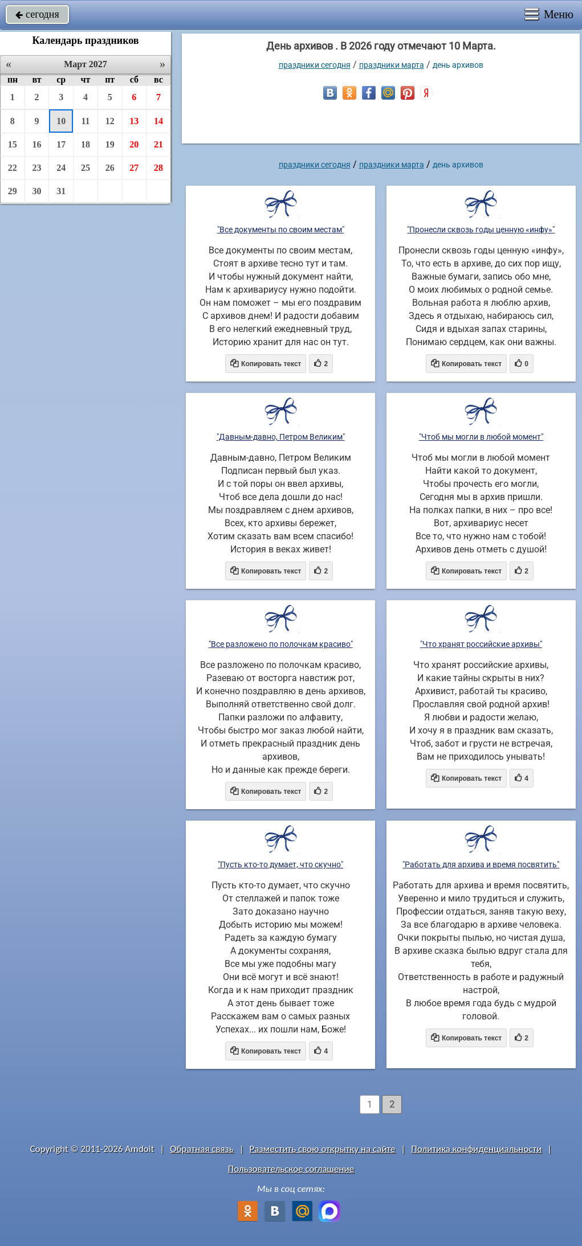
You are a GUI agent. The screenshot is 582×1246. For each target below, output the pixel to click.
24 (61, 168)
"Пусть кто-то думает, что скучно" (280, 864)
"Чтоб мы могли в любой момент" (481, 436)
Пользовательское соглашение (291, 1169)
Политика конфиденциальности (476, 1149)
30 (37, 191)
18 (85, 144)
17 (61, 144)
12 (110, 121)
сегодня (37, 14)
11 (85, 121)
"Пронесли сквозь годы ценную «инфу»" (481, 229)
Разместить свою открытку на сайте (323, 1149)
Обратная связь (202, 1149)
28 (158, 168)
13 (134, 121)
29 (12, 191)
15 (12, 144)
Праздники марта (391, 64)
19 (110, 144)
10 (61, 121)
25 (85, 168)
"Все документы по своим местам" (280, 229)
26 (110, 168)
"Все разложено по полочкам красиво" (281, 644)
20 (134, 144)
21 (158, 144)
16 (37, 144)
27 (134, 168)
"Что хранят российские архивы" (481, 644)
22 (12, 168)
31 (61, 191)
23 (37, 168)
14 (158, 121)
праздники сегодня (315, 64)
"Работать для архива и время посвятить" (480, 864)
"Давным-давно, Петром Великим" (281, 436)
